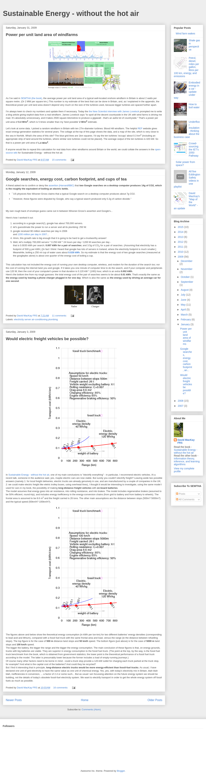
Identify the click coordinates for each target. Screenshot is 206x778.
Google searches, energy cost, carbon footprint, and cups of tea (66, 179)
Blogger (121, 770)
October (185, 277)
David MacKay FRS (186, 441)
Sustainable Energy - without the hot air (71, 13)
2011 (181, 246)
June (184, 299)
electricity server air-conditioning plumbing (36, 319)
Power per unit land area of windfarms (42, 34)
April (183, 309)
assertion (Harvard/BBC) (61, 185)
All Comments (185, 499)
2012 (181, 241)
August (185, 289)
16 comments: (61, 687)
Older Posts (155, 700)
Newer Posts (14, 700)
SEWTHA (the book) (31, 98)
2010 (181, 251)
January (185, 324)
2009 (181, 256)
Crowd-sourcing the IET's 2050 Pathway (194, 149)
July (183, 294)
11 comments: (59, 315)
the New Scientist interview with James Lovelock (114, 111)
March (184, 314)
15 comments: (59, 159)
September (187, 281)
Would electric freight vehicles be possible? (47, 339)
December (186, 261)
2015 (181, 227)
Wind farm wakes (185, 33)
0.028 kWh (74, 252)
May (183, 304)
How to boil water (194, 106)
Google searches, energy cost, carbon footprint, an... (186, 359)
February (186, 319)
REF (140, 128)
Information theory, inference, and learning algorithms (186, 461)
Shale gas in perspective (194, 45)
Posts (180, 493)
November (186, 269)
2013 (181, 236)
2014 (181, 231)
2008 (181, 400)
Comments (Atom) (91, 709)
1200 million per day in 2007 (32, 234)
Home (85, 700)
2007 (181, 405)
